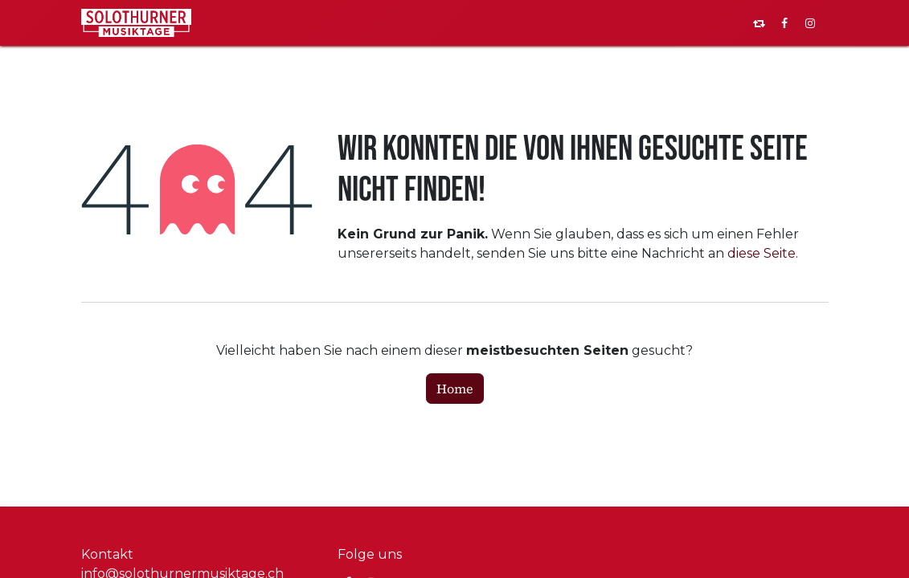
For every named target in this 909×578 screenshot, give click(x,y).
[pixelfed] (758, 23)
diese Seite (761, 253)
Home (454, 388)
